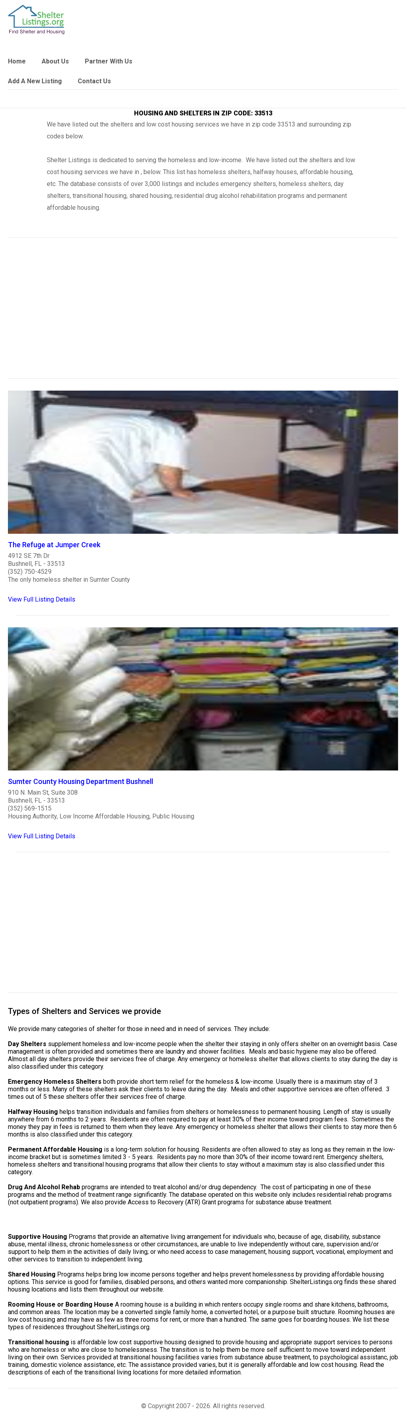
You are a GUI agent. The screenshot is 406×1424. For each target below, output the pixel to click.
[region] (203, 313)
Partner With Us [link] (108, 61)
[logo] (36, 19)
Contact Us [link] (94, 81)
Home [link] (17, 61)
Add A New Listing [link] (35, 81)
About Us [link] (55, 61)
